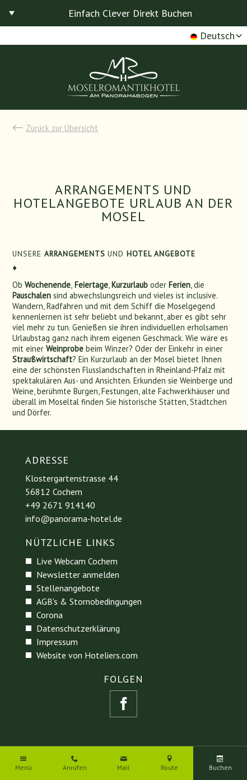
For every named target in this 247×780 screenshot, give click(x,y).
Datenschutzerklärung (78, 628)
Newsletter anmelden (77, 574)
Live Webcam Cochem (77, 561)
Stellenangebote (68, 588)
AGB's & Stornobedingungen (89, 601)
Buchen (220, 768)
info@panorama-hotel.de (73, 518)
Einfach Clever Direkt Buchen (130, 13)
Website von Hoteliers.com (87, 655)
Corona (49, 614)
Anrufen (75, 768)
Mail (123, 768)
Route (169, 768)
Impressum (57, 641)
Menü (23, 768)
